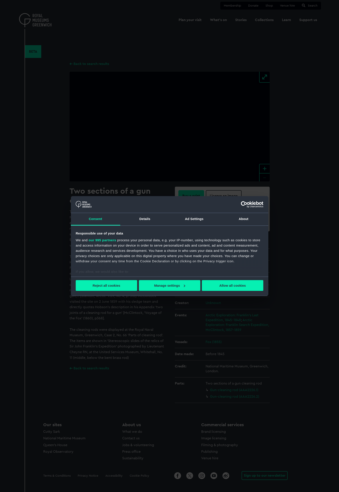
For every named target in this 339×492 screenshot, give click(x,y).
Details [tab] (144, 219)
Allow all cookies (232, 285)
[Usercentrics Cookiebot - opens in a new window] (244, 204)
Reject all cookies (106, 285)
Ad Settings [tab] (194, 219)
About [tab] (243, 219)
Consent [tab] (95, 219)
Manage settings (169, 285)
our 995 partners (102, 240)
